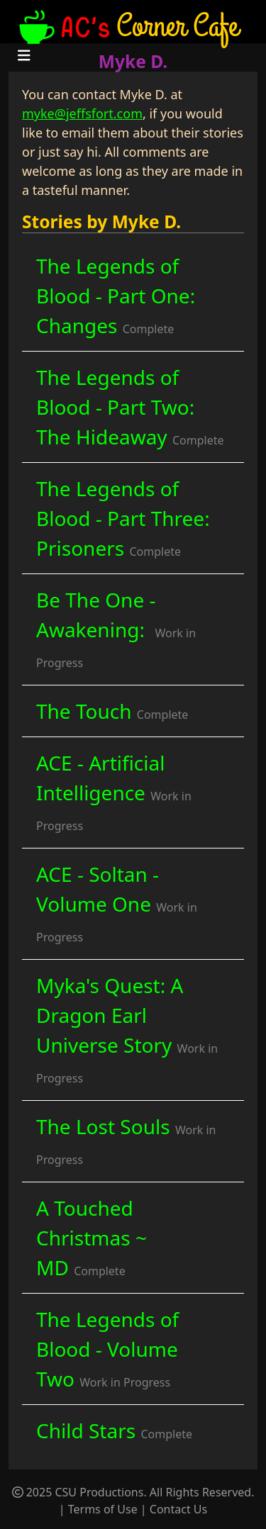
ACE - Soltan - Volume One (116, 903)
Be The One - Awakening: (116, 628)
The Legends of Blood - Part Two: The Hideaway (129, 407)
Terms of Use (103, 1509)
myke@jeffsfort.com (82, 113)
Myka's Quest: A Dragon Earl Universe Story (127, 1029)
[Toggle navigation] (24, 56)
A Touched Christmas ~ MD (91, 1237)
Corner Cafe (127, 25)
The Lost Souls (126, 1140)
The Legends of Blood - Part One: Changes (115, 295)
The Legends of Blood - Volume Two (107, 1349)
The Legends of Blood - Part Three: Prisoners (123, 518)
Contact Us (178, 1509)
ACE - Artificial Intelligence (114, 791)
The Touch (112, 711)
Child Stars (114, 1430)
